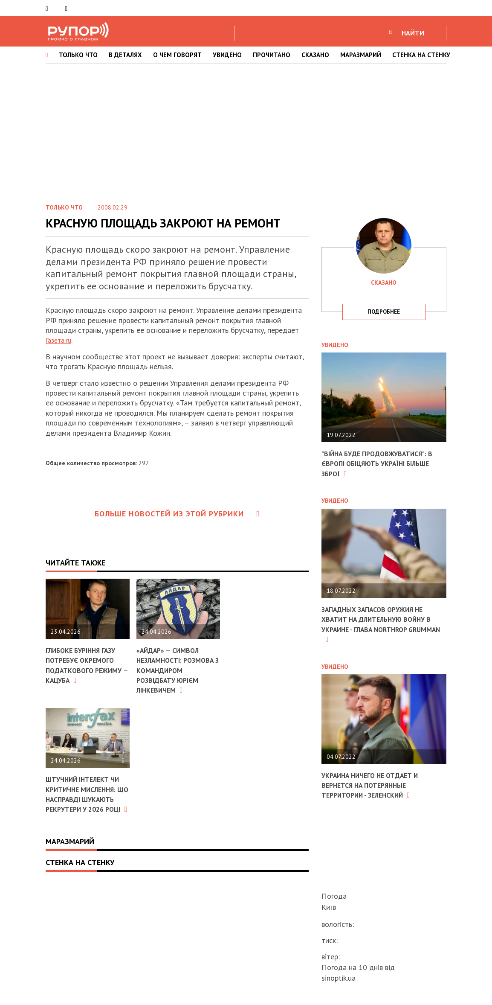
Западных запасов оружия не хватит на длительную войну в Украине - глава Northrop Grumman (381, 624)
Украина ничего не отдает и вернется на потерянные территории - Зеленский (376, 785)
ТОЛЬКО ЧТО (78, 55)
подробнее (384, 311)
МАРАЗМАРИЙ (360, 55)
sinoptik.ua (338, 978)
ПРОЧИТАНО (271, 55)
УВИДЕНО (227, 55)
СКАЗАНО (315, 55)
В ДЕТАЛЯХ (125, 55)
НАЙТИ (413, 33)
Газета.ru (60, 340)
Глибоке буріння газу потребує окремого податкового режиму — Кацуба (86, 665)
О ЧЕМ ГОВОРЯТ (177, 55)
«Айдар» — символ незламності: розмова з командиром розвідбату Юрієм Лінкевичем (172, 675)
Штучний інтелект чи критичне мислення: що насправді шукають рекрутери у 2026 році (84, 814)
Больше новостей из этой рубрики (177, 514)
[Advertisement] (246, 132)
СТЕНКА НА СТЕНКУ (421, 55)
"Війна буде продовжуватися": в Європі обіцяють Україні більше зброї (381, 463)
